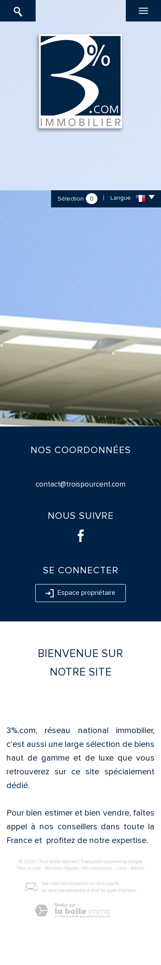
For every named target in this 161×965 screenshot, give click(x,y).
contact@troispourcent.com (80, 484)
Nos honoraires (97, 868)
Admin (137, 868)
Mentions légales (61, 868)
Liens (121, 868)
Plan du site (29, 868)
